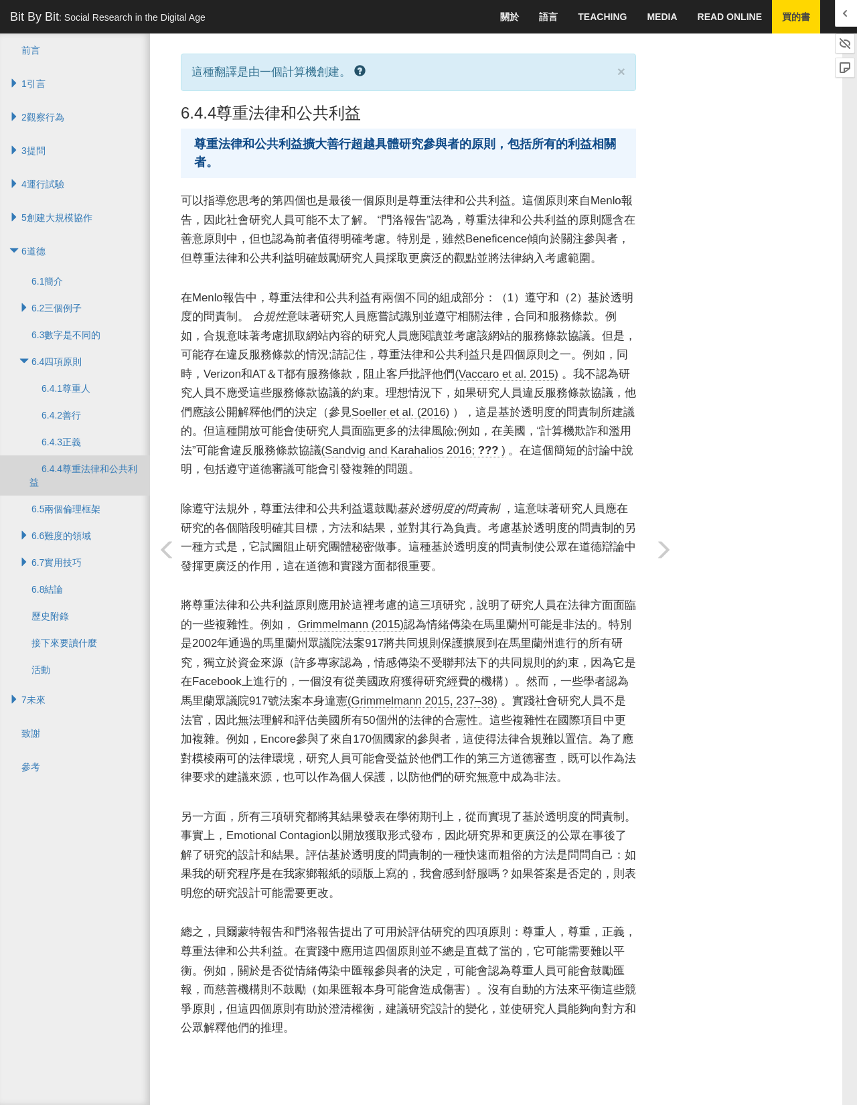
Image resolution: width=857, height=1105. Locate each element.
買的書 (796, 16)
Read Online (730, 16)
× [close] (621, 71)
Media (662, 16)
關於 (509, 16)
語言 (548, 16)
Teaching (602, 16)
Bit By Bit (108, 16)
